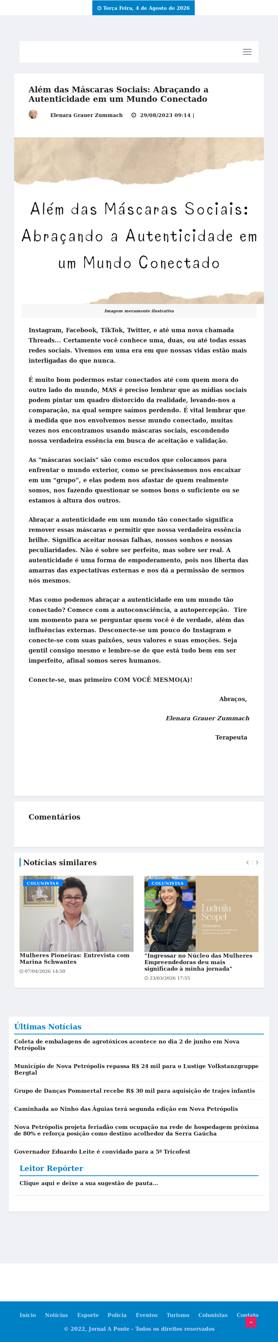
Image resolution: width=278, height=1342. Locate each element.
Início (27, 1315)
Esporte (87, 1315)
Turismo (178, 1315)
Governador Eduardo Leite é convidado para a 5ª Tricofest (102, 1151)
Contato (248, 1315)
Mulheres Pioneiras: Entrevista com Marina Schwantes (75, 959)
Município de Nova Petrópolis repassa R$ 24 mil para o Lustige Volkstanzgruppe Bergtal (136, 1069)
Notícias (56, 1315)
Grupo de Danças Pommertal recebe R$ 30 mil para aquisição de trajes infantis (134, 1090)
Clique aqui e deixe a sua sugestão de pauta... (89, 1183)
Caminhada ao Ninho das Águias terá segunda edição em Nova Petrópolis (126, 1108)
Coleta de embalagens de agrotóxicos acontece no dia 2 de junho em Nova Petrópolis (127, 1044)
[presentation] (247, 863)
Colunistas (43, 883)
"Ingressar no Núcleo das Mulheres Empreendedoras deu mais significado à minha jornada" (198, 962)
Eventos (147, 1315)
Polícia (117, 1315)
